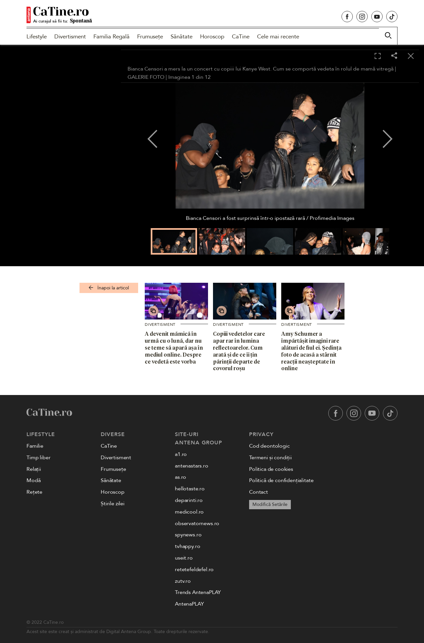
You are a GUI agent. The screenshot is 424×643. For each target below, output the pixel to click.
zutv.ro (183, 581)
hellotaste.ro (190, 488)
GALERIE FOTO (146, 77)
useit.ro (184, 558)
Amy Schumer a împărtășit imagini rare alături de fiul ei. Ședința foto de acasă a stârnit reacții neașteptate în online (311, 350)
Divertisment (70, 36)
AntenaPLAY (189, 604)
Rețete (34, 492)
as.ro (180, 477)
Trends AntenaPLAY (198, 592)
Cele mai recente (278, 36)
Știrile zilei (113, 503)
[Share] (394, 56)
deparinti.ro (189, 500)
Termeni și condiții (270, 457)
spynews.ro (188, 534)
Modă (33, 480)
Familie (34, 446)
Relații (33, 469)
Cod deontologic (269, 446)
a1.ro (181, 454)
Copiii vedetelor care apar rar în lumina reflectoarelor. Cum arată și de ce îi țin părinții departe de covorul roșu (239, 350)
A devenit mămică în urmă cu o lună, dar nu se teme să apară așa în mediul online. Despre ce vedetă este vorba (174, 347)
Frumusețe (150, 36)
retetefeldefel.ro (194, 569)
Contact (258, 492)
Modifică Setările (270, 504)
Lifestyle (36, 36)
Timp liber (38, 457)
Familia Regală (111, 36)
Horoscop (212, 36)
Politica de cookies (271, 469)
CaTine (240, 36)
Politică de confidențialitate (281, 480)
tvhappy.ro (187, 546)
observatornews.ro (197, 523)
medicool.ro (189, 512)
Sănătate (181, 36)
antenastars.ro (191, 466)
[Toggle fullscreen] (377, 56)
